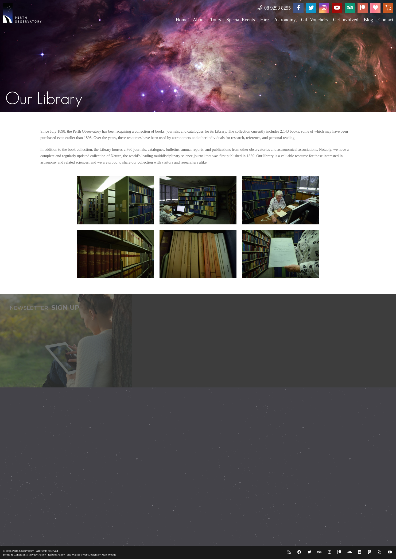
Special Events (240, 19)
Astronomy (285, 19)
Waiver (76, 554)
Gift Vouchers (314, 19)
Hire (264, 19)
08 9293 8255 (274, 8)
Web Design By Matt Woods (99, 554)
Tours (215, 19)
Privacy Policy (37, 554)
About (199, 19)
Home (181, 19)
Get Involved (345, 19)
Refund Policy (56, 554)
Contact (385, 19)
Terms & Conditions (15, 554)
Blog (368, 19)
